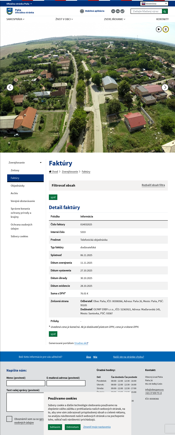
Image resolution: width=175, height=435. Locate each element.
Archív (14, 193)
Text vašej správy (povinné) (23, 390)
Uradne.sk (80, 343)
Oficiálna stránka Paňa (19, 3)
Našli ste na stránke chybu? (128, 357)
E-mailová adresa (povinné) (63, 377)
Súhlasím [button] (55, 427)
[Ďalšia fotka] (165, 87)
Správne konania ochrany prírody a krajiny (21, 212)
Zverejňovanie (17, 162)
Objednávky (18, 185)
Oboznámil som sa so (34, 420)
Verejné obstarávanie (23, 201)
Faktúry (15, 178)
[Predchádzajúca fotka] (10, 87)
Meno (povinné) (16, 377)
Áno (89, 357)
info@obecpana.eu (154, 389)
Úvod (53, 171)
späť (53, 197)
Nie (95, 357)
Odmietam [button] (73, 427)
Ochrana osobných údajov (21, 226)
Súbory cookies (19, 236)
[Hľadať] (165, 11)
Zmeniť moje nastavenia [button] (97, 427)
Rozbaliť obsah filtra (153, 185)
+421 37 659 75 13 (153, 393)
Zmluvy (15, 170)
